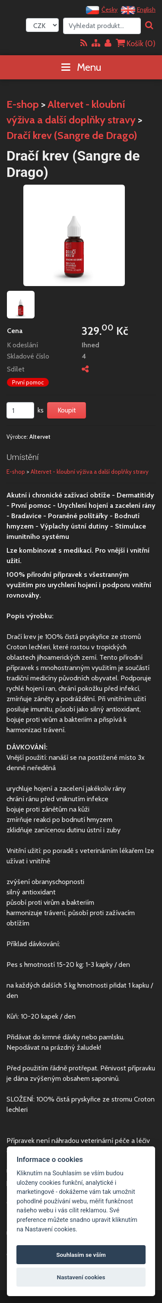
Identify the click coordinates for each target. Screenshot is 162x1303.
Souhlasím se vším (81, 1254)
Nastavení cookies (81, 1277)
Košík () (136, 43)
